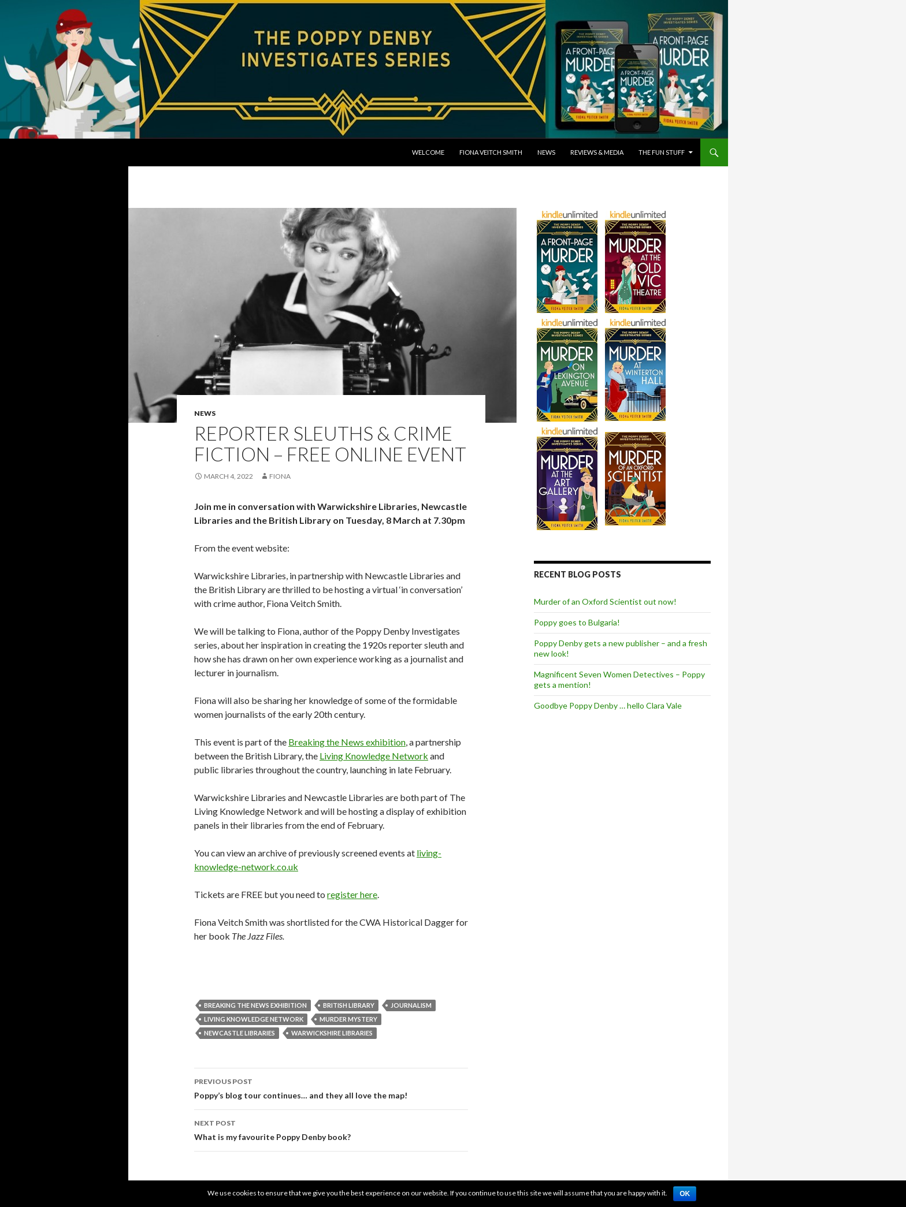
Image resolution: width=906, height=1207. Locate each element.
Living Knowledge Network (374, 755)
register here (352, 894)
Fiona (280, 476)
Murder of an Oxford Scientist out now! (605, 601)
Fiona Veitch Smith (490, 152)
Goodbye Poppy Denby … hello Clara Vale (608, 705)
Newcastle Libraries (239, 1033)
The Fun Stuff (661, 152)
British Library (348, 1005)
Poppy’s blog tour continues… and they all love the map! (331, 1087)
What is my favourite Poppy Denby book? (331, 1129)
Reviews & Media (596, 152)
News (546, 152)
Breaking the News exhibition (347, 741)
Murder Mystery (348, 1019)
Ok (685, 1194)
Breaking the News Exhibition (255, 1005)
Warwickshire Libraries (332, 1033)
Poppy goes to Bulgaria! (577, 622)
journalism (411, 1005)
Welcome (428, 152)
